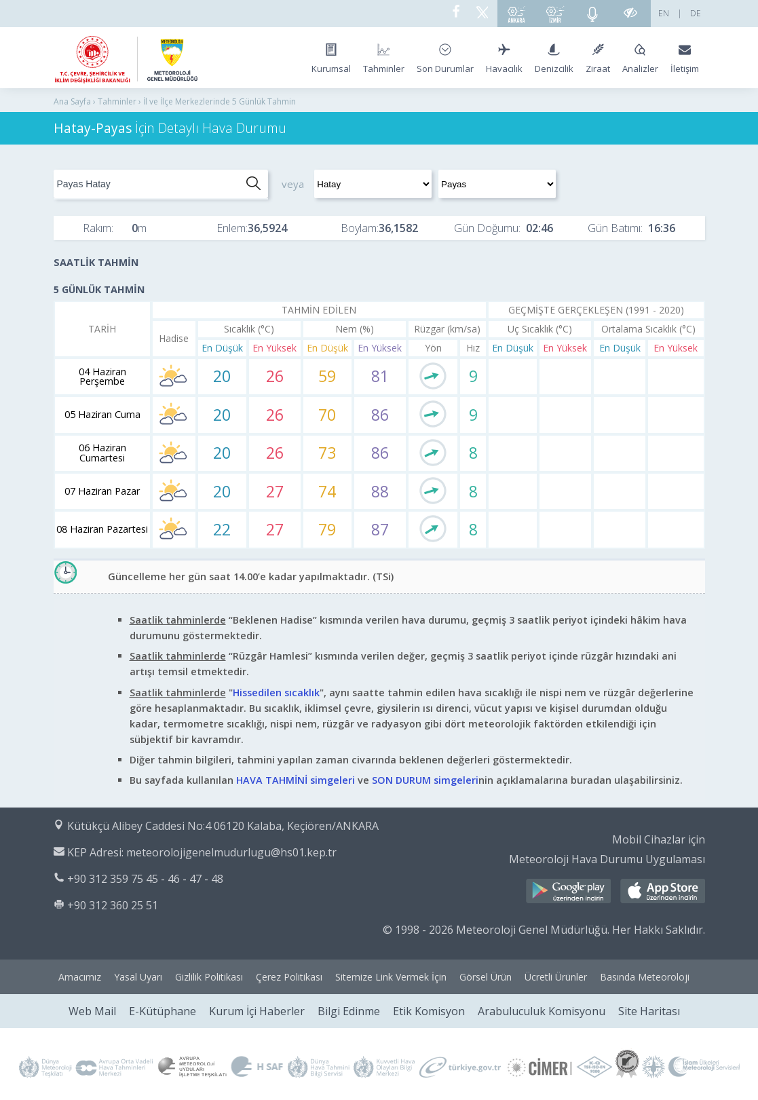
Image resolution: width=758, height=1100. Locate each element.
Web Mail (92, 1011)
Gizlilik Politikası (209, 976)
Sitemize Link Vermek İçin (391, 976)
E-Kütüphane (162, 1011)
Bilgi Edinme (349, 1011)
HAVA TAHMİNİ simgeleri (295, 780)
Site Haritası (649, 1011)
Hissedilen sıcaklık (276, 692)
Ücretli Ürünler (556, 976)
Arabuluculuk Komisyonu (541, 1011)
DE (695, 13)
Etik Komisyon (429, 1011)
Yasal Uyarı (138, 976)
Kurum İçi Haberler (257, 1011)
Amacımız (79, 976)
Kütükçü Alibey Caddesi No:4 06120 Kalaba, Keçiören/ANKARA (223, 825)
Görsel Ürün (485, 976)
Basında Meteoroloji (644, 976)
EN (663, 13)
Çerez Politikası (289, 976)
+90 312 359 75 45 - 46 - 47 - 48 (145, 878)
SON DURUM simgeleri (425, 780)
